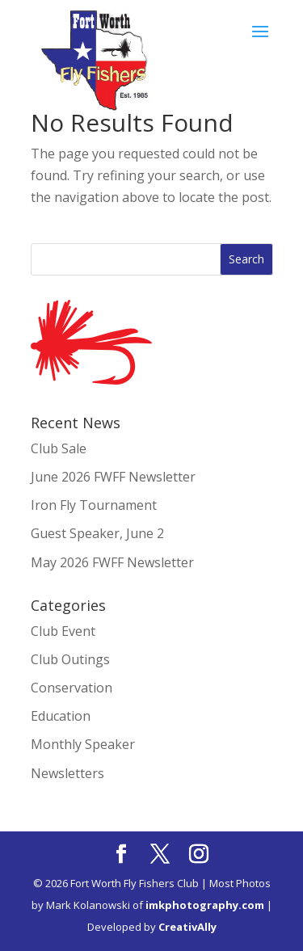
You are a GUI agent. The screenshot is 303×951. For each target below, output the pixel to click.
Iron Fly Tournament (94, 505)
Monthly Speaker (83, 744)
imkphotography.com (204, 905)
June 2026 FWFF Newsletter (113, 477)
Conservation (71, 687)
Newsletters (67, 773)
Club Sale (58, 448)
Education (60, 716)
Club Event (63, 631)
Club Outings (70, 659)
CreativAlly (187, 926)
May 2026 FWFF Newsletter (112, 562)
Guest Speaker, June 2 (97, 533)
